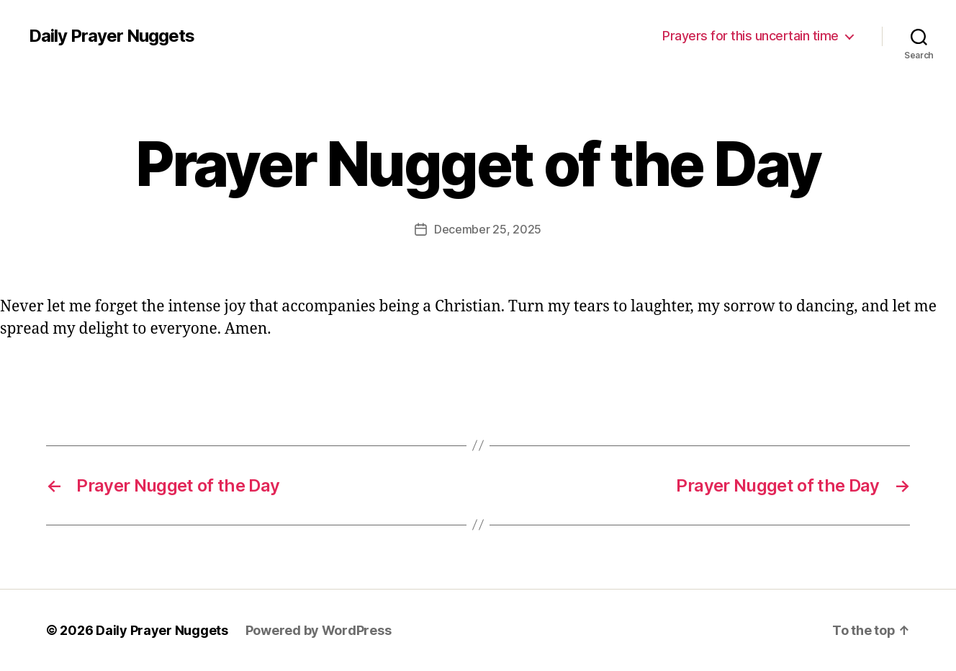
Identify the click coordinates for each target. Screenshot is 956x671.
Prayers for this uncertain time (750, 35)
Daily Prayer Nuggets (111, 36)
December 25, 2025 (487, 229)
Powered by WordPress (318, 630)
